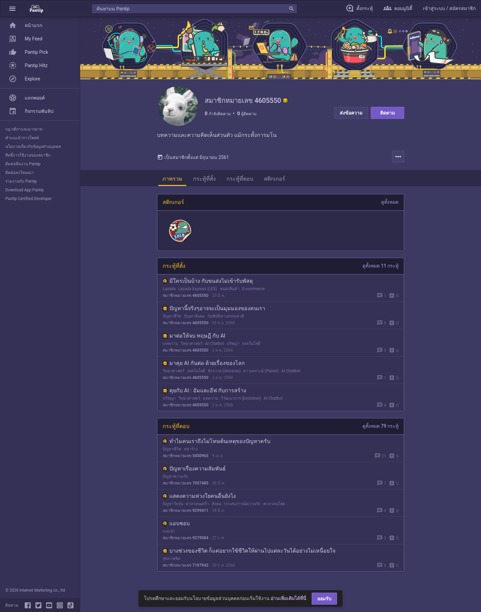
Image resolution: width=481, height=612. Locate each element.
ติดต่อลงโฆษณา (19, 172)
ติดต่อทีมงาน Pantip (22, 164)
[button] (12, 8)
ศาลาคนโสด (274, 504)
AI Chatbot (214, 344)
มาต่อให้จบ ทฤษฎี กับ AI (194, 336)
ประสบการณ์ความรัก (242, 504)
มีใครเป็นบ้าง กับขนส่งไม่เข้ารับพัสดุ (208, 281)
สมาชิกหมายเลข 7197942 (185, 565)
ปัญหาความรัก (175, 476)
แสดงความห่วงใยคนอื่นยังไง (199, 496)
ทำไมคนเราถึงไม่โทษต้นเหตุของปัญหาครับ (216, 441)
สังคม (216, 504)
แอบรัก (169, 531)
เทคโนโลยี (251, 344)
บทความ (170, 344)
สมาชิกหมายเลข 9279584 (185, 538)
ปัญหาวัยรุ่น (173, 504)
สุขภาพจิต (171, 559)
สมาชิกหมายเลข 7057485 (185, 483)
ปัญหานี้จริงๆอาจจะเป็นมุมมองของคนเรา (214, 308)
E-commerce (253, 289)
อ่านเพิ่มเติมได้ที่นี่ (288, 598)
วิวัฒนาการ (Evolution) (241, 398)
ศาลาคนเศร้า (197, 504)
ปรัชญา (232, 344)
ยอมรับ (324, 598)
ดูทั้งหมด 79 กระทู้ (380, 426)
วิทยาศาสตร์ (191, 344)
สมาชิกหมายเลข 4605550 (185, 295)
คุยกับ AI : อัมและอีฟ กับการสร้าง (204, 391)
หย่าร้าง (191, 449)
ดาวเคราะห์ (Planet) (261, 371)
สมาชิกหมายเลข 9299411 (185, 510)
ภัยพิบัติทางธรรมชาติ (225, 316)
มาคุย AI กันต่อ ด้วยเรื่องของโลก (204, 363)
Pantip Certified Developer (28, 198)
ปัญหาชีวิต (172, 316)
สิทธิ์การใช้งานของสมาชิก (27, 155)
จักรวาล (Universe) (224, 371)
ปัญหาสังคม (194, 316)
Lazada (169, 289)
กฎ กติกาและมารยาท (23, 129)
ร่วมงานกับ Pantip (21, 181)
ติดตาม (387, 113)
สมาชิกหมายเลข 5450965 (185, 456)
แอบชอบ (176, 524)
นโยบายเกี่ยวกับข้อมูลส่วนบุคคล (33, 146)
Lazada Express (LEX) (197, 289)
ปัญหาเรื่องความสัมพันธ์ (194, 469)
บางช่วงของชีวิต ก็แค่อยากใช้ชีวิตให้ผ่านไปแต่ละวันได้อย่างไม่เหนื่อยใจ (249, 551)
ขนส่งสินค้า (229, 289)
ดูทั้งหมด (389, 202)
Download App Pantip (24, 190)
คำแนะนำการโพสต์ (22, 138)
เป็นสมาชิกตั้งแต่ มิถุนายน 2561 (193, 157)
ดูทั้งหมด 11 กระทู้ (380, 266)
